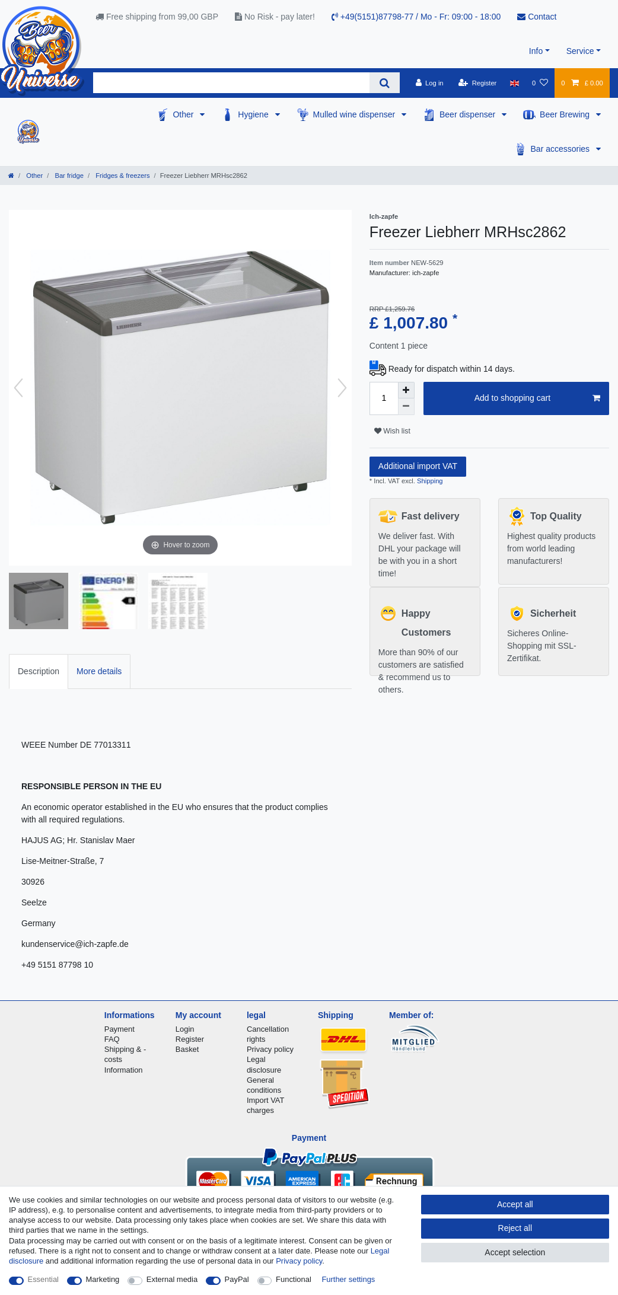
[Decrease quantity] (406, 406)
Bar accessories (561, 149)
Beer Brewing (566, 114)
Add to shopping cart (537, 398)
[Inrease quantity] (406, 390)
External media (171, 1279)
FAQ (112, 1039)
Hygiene (254, 114)
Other (184, 114)
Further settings (348, 1279)
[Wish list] (540, 83)
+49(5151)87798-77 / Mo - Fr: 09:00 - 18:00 (416, 16)
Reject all (515, 1228)
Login (185, 1029)
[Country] (514, 83)
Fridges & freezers (122, 175)
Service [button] (580, 51)
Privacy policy (270, 1049)
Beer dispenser (468, 114)
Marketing (103, 1279)
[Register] (478, 83)
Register (190, 1039)
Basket (187, 1049)
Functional (293, 1279)
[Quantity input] (383, 398)
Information (123, 1070)
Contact (536, 16)
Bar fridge (68, 175)
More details (99, 671)
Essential (43, 1279)
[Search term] (231, 82)
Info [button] (536, 51)
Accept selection (515, 1252)
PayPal (237, 1279)
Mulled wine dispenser (355, 114)
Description (38, 671)
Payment (119, 1029)
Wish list (392, 431)
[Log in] (429, 83)
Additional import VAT (417, 466)
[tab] (38, 671)
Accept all (515, 1204)
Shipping (429, 480)
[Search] (384, 82)
